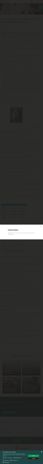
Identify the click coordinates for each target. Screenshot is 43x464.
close (24, 232)
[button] (15, 462)
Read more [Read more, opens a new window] (4, 455)
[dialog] (21, 457)
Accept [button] (33, 455)
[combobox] (41, 451)
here (11, 232)
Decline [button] (33, 458)
